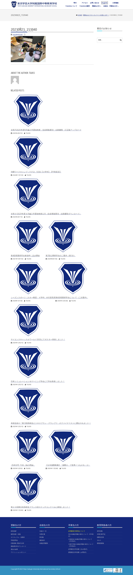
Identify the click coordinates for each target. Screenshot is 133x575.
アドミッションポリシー (18, 552)
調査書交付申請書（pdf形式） (77, 552)
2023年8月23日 (18, 34)
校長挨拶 (13, 531)
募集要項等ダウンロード (18, 546)
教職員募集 (100, 543)
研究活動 (100, 531)
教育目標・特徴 (16, 534)
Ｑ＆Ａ (99, 540)
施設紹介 (42, 540)
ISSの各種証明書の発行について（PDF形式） (81, 535)
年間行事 (42, 534)
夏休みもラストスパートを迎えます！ (96, 15)
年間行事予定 (101, 534)
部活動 (41, 537)
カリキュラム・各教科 (18, 537)
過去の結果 (14, 549)
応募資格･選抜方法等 (17, 543)
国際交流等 (100, 537)
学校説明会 (14, 540)
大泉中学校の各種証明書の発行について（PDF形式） (80, 545)
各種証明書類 (43, 543)
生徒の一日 (42, 531)
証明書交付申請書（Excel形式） (78, 549)
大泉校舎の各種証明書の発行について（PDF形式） (80, 540)
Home (80, 15)
